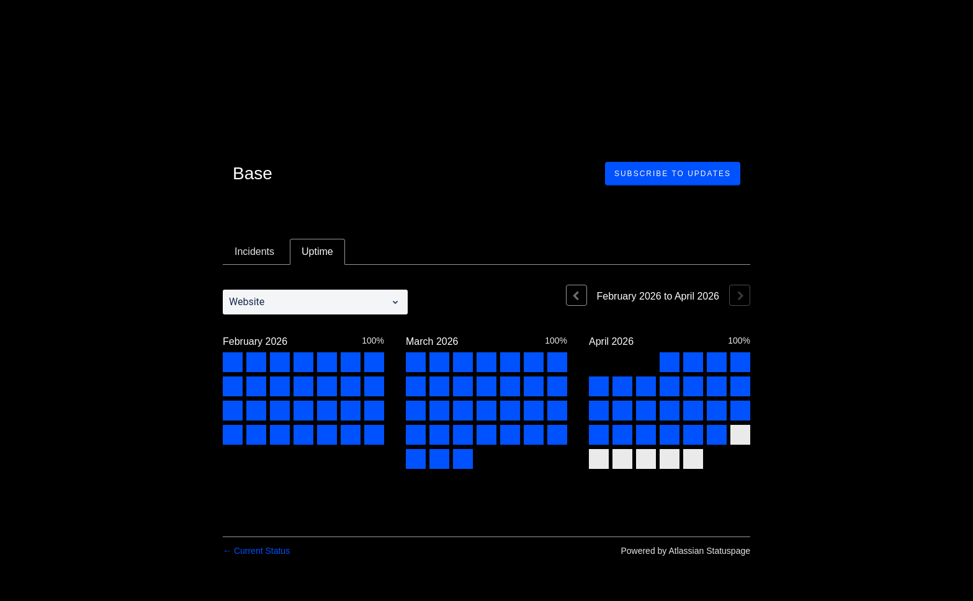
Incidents (254, 251)
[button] (672, 173)
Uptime (317, 251)
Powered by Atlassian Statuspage (685, 551)
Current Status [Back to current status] (256, 551)
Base (252, 173)
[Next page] (739, 295)
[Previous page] (576, 295)
